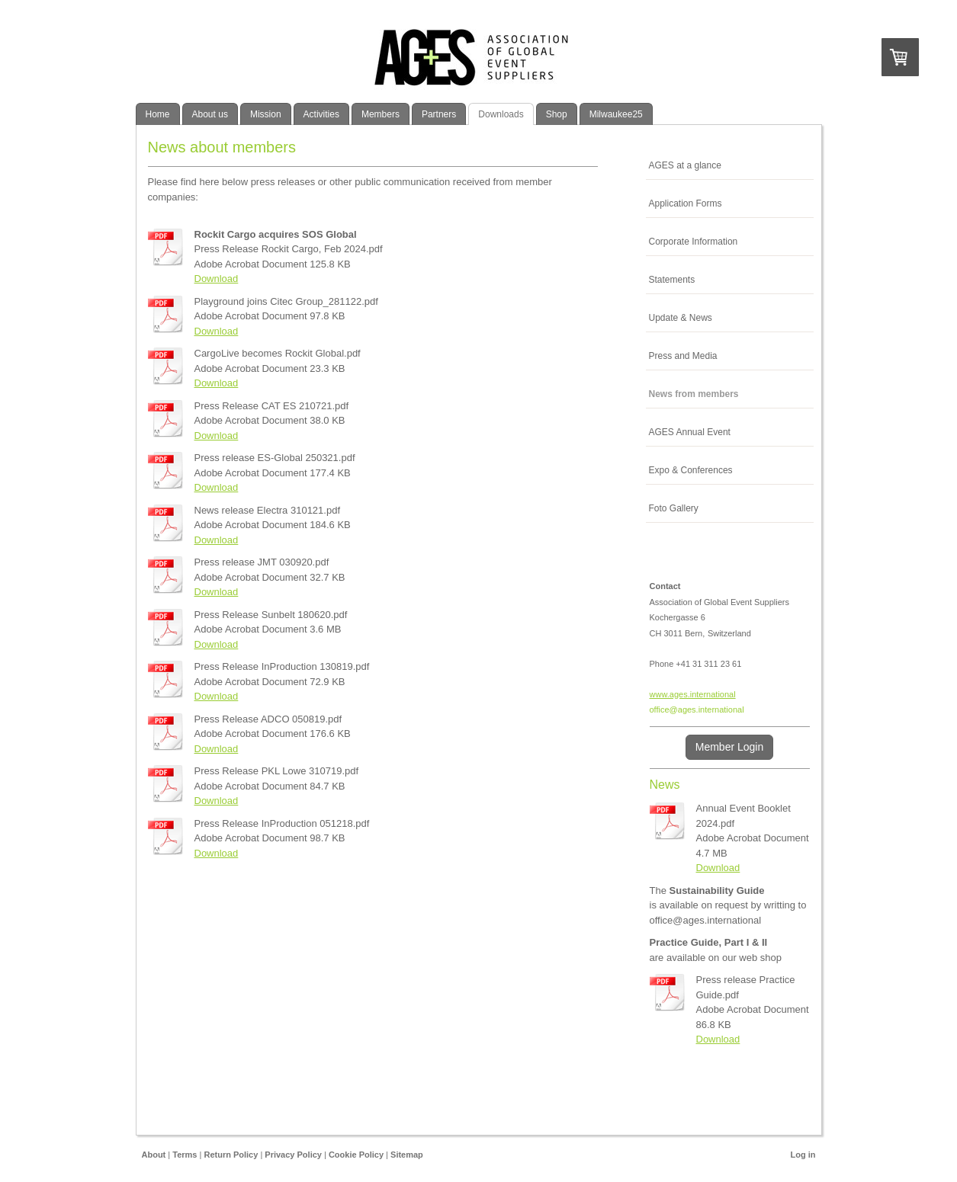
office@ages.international (697, 709)
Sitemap (406, 1154)
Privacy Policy (293, 1154)
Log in (803, 1154)
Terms (184, 1154)
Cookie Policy (356, 1154)
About (154, 1154)
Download (216, 278)
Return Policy (231, 1154)
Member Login (729, 747)
